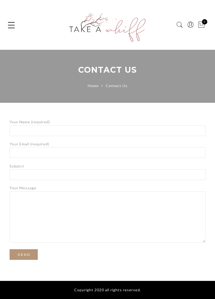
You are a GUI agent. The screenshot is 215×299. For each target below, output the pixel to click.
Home (93, 85)
